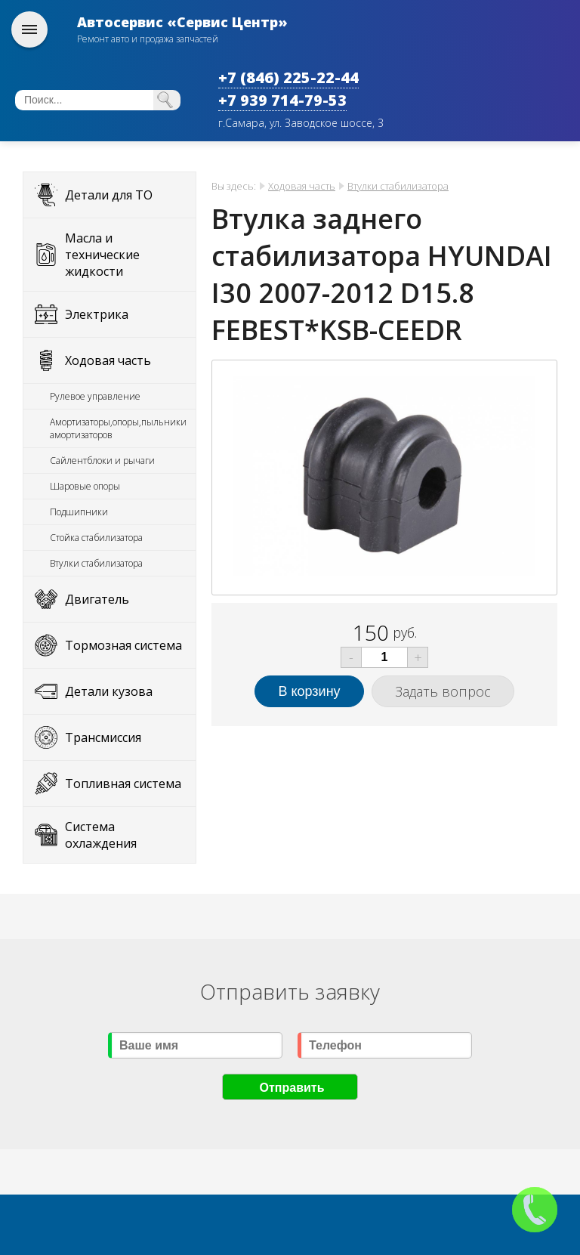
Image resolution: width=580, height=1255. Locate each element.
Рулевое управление (95, 396)
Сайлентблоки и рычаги (102, 460)
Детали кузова (109, 691)
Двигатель (97, 599)
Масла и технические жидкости (102, 255)
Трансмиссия (103, 737)
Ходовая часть (108, 360)
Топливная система (123, 783)
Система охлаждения (101, 835)
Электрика (96, 314)
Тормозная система (123, 645)
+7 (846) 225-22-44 (288, 77)
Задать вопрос (443, 691)
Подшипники (79, 511)
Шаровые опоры (85, 486)
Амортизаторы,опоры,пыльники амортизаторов (118, 428)
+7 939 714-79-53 (282, 100)
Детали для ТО (109, 195)
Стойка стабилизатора (96, 537)
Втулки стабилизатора (96, 563)
